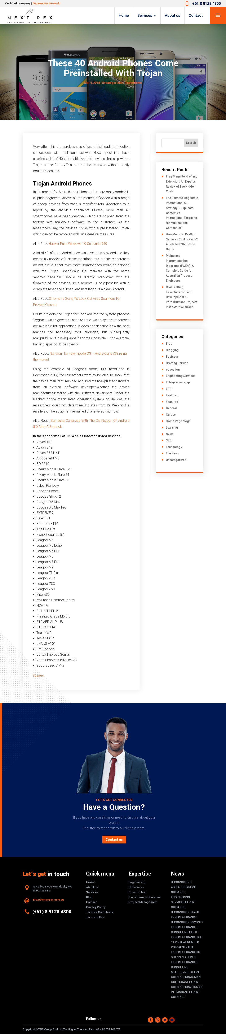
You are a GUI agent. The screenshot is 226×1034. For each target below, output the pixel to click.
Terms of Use (95, 917)
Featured (172, 395)
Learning (172, 427)
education (173, 369)
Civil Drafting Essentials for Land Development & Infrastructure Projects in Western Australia (181, 297)
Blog (169, 343)
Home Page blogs (178, 421)
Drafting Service (177, 363)
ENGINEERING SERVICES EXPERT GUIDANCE (183, 902)
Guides (171, 414)
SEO (169, 440)
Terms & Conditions (99, 912)
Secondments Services (145, 897)
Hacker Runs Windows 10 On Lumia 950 (78, 244)
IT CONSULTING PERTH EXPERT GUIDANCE (185, 932)
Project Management (143, 902)
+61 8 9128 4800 (206, 3)
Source (38, 676)
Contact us (114, 840)
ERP (168, 389)
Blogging (172, 350)
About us (172, 15)
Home (124, 15)
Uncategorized (112, 82)
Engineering (137, 882)
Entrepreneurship (178, 382)
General (171, 408)
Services (144, 15)
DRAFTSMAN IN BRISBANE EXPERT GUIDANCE (187, 992)
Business (172, 356)
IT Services (136, 887)
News (169, 434)
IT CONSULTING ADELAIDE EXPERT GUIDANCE (183, 887)
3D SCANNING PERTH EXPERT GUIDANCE (185, 957)
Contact (196, 15)
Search (191, 142)
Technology (174, 447)
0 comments (133, 82)
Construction (137, 892)
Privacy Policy (96, 907)
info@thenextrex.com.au (48, 899)
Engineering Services (180, 376)
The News (172, 453)
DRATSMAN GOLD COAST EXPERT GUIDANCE (186, 982)
